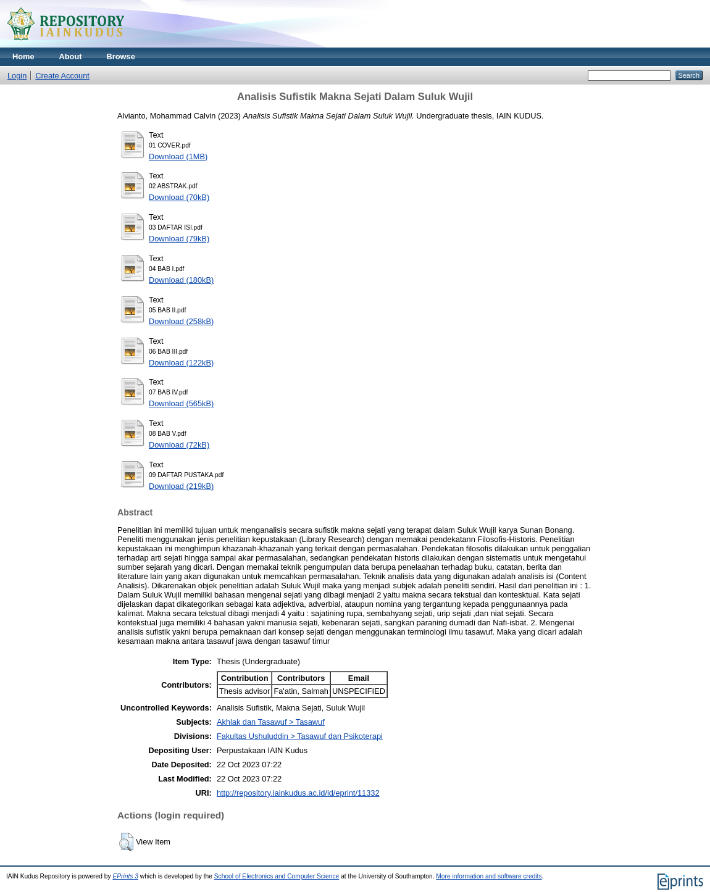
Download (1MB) (178, 156)
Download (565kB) (181, 403)
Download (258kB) (181, 321)
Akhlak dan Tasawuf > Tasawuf (271, 722)
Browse (121, 56)
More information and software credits (488, 876)
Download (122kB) (181, 362)
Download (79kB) (179, 238)
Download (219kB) (181, 486)
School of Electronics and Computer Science (277, 876)
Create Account (62, 75)
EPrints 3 (125, 876)
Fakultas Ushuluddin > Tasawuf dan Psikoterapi (300, 736)
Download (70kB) (179, 197)
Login (17, 75)
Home (23, 56)
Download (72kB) (179, 444)
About (70, 56)
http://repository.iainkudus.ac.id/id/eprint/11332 (298, 793)
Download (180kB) (181, 280)
